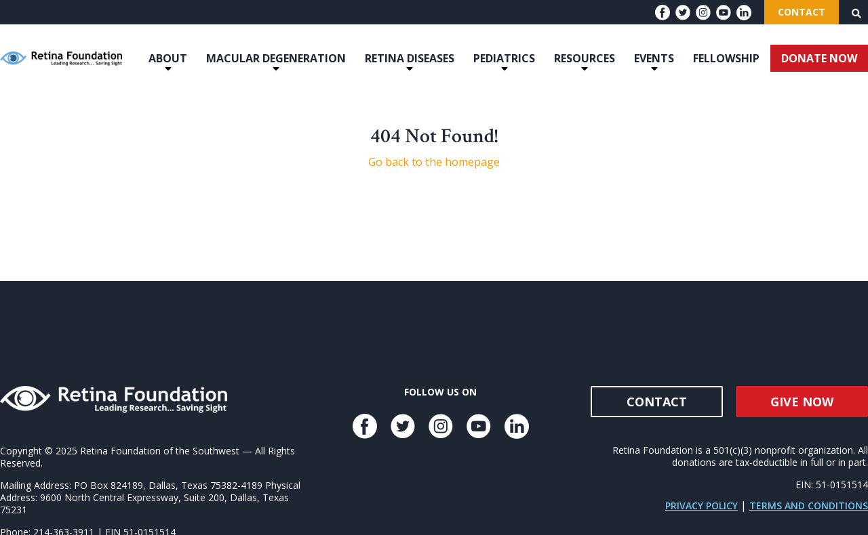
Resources (584, 58)
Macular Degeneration (276, 58)
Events (654, 58)
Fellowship (726, 58)
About (168, 58)
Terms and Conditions (808, 505)
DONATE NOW (819, 58)
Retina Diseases (409, 58)
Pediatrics (504, 58)
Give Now (801, 401)
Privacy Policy (701, 505)
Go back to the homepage (434, 161)
